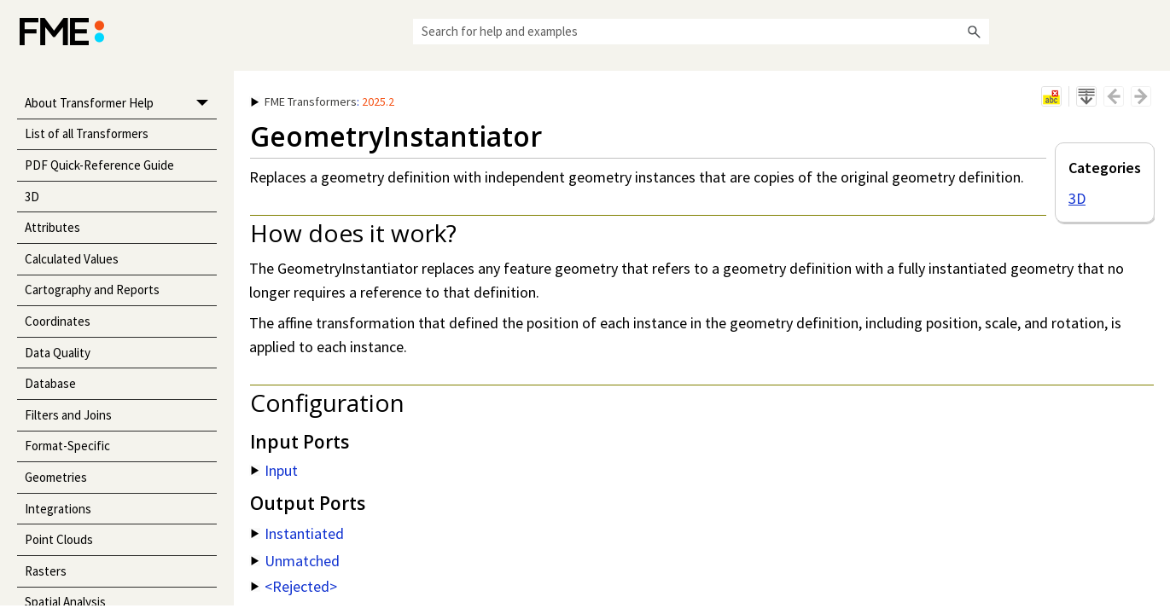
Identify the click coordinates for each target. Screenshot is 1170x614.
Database (50, 383)
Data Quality (57, 353)
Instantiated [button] (297, 533)
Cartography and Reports (92, 289)
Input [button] (274, 470)
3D (32, 196)
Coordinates (57, 321)
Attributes (52, 227)
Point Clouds (59, 539)
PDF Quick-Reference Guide (99, 165)
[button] (973, 31)
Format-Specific (67, 445)
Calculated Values (72, 259)
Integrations (58, 509)
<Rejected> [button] (294, 586)
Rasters (46, 571)
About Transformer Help (121, 103)
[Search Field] (701, 31)
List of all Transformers (86, 133)
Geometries (56, 477)
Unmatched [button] (295, 561)
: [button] (322, 101)
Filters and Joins (68, 415)
